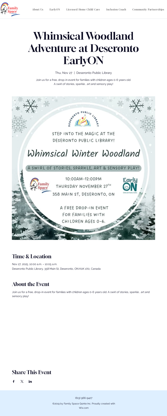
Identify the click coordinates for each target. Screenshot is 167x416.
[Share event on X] (22, 381)
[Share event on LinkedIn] (30, 381)
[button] (38, 9)
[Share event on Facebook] (13, 381)
